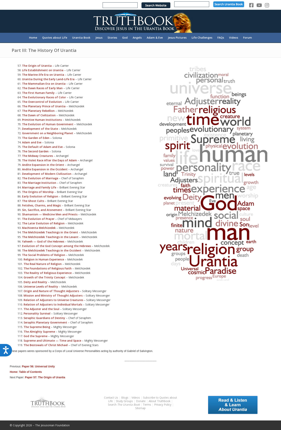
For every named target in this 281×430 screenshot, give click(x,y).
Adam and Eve (31, 142)
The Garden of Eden (35, 138)
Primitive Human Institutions (42, 120)
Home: (14, 371)
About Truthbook (159, 401)
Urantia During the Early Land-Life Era (48, 79)
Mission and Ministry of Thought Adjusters (53, 295)
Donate (141, 401)
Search (124, 404)
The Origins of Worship (38, 192)
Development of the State (40, 129)
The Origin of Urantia (37, 66)
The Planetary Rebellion (38, 111)
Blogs (124, 397)
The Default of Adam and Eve (42, 147)
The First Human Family (38, 93)
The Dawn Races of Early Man (42, 88)
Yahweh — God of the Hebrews (43, 241)
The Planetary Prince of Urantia (44, 106)
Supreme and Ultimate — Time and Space (52, 340)
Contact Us (111, 397)
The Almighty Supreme (39, 331)
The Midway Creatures (37, 156)
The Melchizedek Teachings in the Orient (50, 232)
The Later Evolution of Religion (43, 223)
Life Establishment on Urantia (42, 70)
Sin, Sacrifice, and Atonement (42, 210)
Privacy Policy (162, 404)
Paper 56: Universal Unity (38, 366)
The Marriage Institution (39, 183)
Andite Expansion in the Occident (45, 169)
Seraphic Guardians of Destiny (44, 318)
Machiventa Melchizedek (39, 228)
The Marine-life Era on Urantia (43, 74)
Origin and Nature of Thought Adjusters (51, 291)
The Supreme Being (37, 327)
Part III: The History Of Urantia (44, 50)
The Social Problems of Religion (43, 255)
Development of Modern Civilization (46, 174)
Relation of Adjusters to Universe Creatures (53, 300)
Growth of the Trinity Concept (44, 277)
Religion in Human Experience (44, 259)
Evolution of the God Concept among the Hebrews (56, 246)
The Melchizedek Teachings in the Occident (51, 250)
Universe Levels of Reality (41, 286)
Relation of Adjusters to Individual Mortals (53, 304)
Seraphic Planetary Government (45, 322)
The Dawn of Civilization (39, 115)
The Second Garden (35, 151)
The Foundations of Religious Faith (48, 268)
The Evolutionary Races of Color (44, 97)
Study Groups (125, 401)
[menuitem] (33, 38)
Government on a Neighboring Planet (47, 133)
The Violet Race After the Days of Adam (49, 160)
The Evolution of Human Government (47, 124)
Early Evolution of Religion (40, 196)
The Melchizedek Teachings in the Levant (50, 237)
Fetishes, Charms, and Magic (41, 205)
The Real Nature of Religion (43, 264)
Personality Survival (37, 313)
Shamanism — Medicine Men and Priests (49, 214)
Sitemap (140, 408)
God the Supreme (35, 336)
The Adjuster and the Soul (41, 309)
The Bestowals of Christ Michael (46, 345)
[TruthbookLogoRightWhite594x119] (140, 21)
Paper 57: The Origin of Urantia (45, 377)
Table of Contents (30, 371)
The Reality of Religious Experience (48, 273)
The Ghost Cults (33, 201)
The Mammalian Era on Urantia (44, 83)
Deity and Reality (35, 282)
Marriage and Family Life (39, 187)
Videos (136, 397)
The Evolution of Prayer (38, 219)
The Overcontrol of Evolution (42, 102)
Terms (147, 404)
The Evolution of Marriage (40, 178)
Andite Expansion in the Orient (43, 165)
